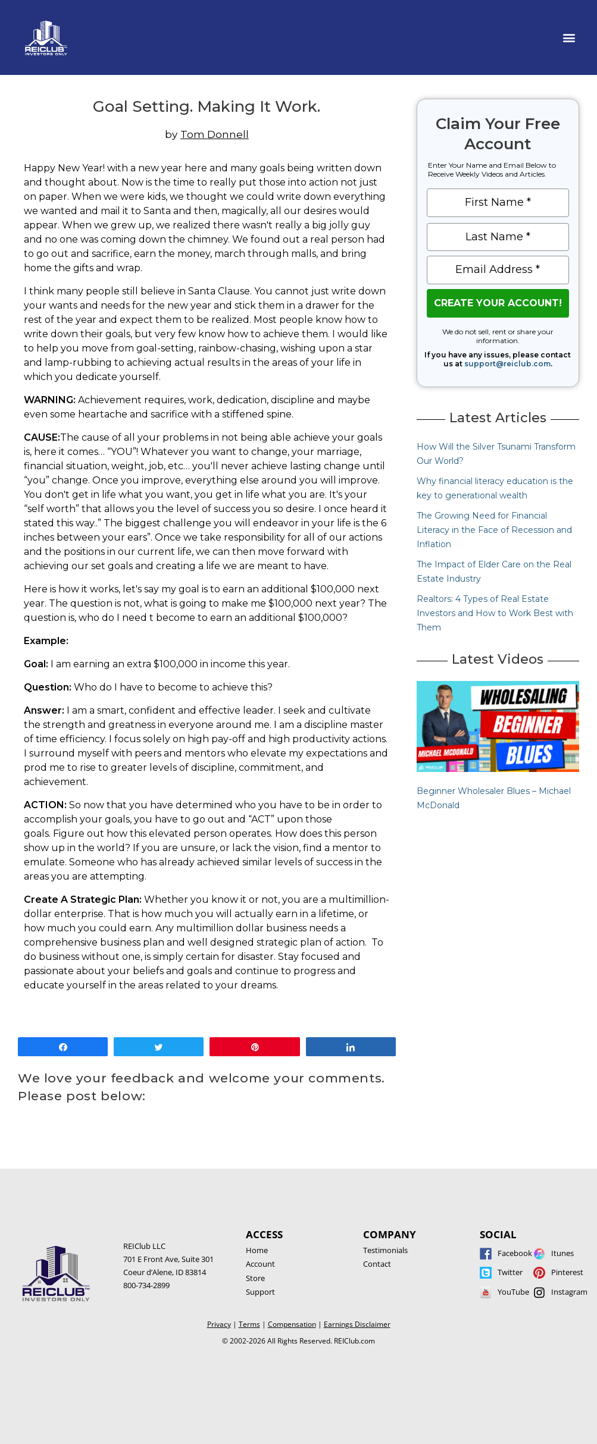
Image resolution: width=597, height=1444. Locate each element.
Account (260, 1263)
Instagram (569, 1291)
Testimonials (385, 1250)
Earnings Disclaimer (357, 1324)
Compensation (292, 1324)
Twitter (510, 1272)
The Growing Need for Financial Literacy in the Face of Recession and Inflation (494, 530)
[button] (569, 38)
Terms (249, 1324)
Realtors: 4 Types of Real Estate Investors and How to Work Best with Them (495, 613)
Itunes (562, 1253)
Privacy (219, 1324)
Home (257, 1250)
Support (260, 1291)
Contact (377, 1263)
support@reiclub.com (507, 363)
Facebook (515, 1253)
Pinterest (567, 1272)
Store (255, 1278)
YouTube (513, 1291)
